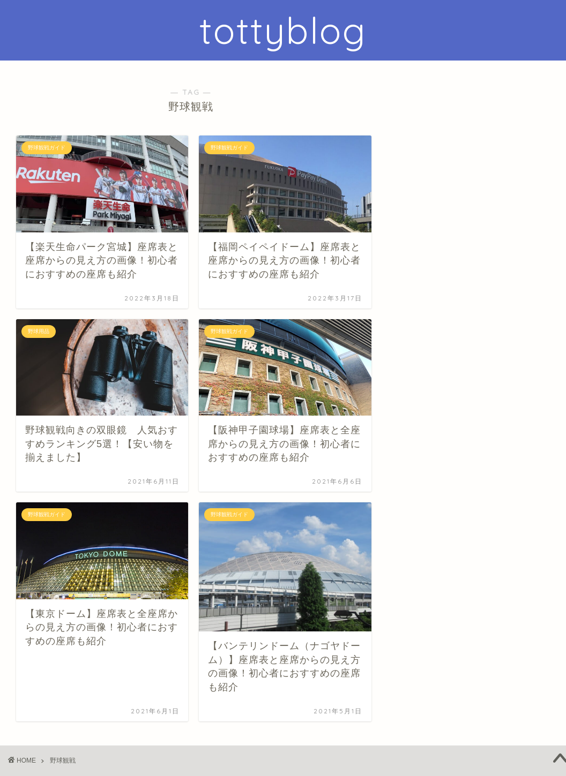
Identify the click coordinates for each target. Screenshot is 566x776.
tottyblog (283, 30)
